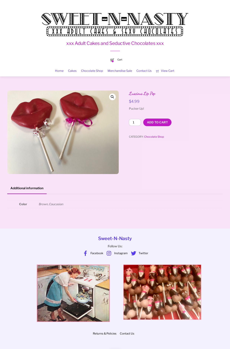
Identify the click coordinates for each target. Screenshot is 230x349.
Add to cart (157, 122)
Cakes (72, 71)
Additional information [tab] (26, 188)
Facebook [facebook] (92, 253)
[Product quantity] (135, 122)
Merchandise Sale (120, 71)
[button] (112, 97)
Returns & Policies (104, 333)
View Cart (165, 71)
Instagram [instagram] (116, 253)
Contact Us (144, 71)
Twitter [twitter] (138, 253)
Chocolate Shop (92, 71)
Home (59, 71)
